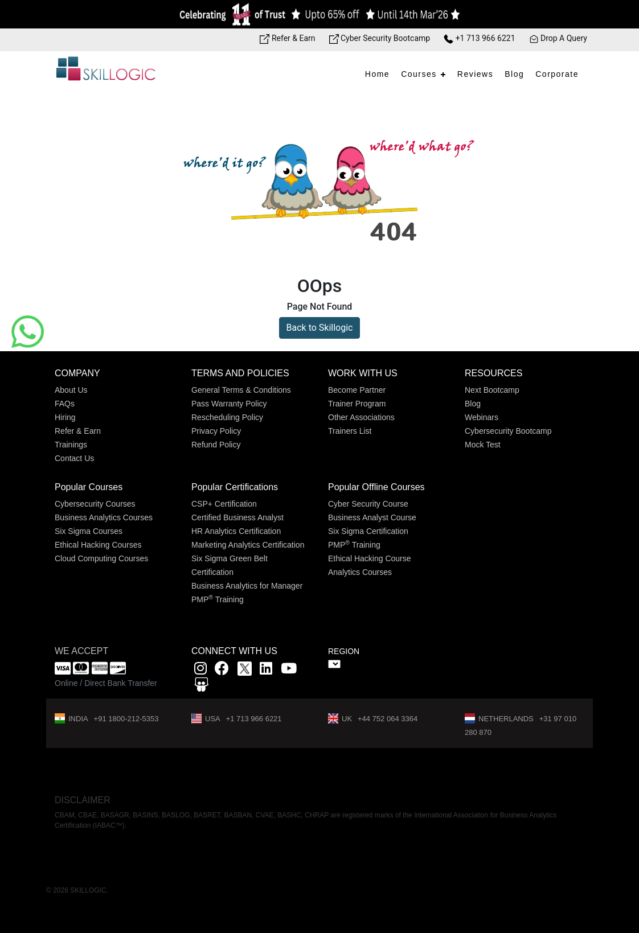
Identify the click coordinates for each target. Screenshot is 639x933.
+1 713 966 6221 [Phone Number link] (479, 38)
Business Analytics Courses (104, 517)
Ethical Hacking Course (369, 558)
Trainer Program (357, 403)
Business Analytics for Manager (246, 585)
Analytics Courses (360, 572)
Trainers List (350, 430)
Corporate (557, 74)
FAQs (65, 403)
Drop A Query (558, 38)
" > (334, 664)
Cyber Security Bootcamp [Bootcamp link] (380, 38)
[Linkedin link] (266, 670)
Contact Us (74, 458)
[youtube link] (289, 670)
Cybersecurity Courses (95, 503)
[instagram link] (200, 670)
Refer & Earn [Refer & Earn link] (287, 38)
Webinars (481, 417)
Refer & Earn (78, 430)
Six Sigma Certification (368, 531)
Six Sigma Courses (88, 531)
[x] (245, 670)
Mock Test (483, 444)
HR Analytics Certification (236, 531)
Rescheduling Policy (227, 417)
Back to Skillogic (319, 327)
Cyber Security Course (368, 503)
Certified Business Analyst (237, 517)
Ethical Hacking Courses (98, 544)
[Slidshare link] (201, 687)
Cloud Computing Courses (101, 558)
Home (377, 74)
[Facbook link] (222, 670)
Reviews (475, 74)
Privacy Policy (216, 430)
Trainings (71, 444)
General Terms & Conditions (241, 389)
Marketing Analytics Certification (247, 544)
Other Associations (361, 417)
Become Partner (357, 389)
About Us (71, 389)
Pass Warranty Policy (229, 403)
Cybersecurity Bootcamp (508, 430)
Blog (514, 74)
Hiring (65, 417)
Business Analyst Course (372, 517)
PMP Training (217, 599)
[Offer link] (319, 14)
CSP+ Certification (224, 503)
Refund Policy (215, 444)
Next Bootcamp (492, 389)
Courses (419, 74)
